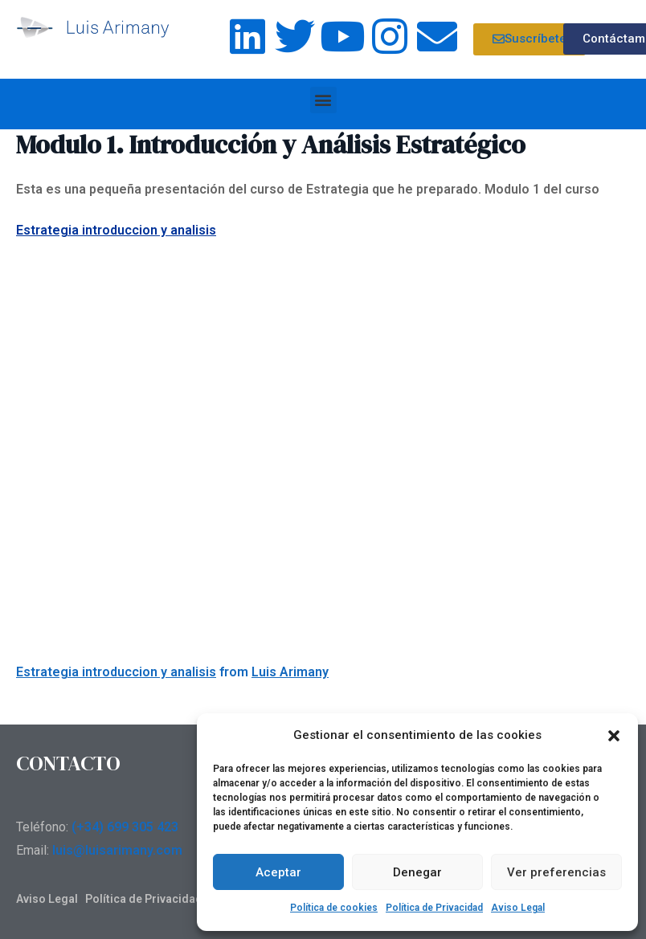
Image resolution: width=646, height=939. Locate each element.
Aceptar (278, 872)
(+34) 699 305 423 (125, 827)
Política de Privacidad (434, 907)
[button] (614, 736)
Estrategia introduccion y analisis (116, 230)
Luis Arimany (290, 672)
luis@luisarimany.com (117, 850)
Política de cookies (334, 907)
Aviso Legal (518, 907)
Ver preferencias (556, 872)
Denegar (417, 872)
